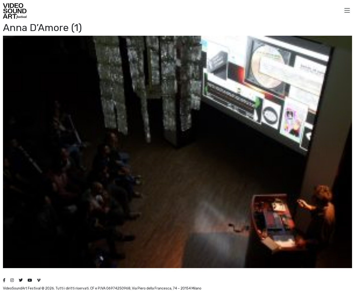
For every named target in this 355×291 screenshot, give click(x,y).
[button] (347, 10)
